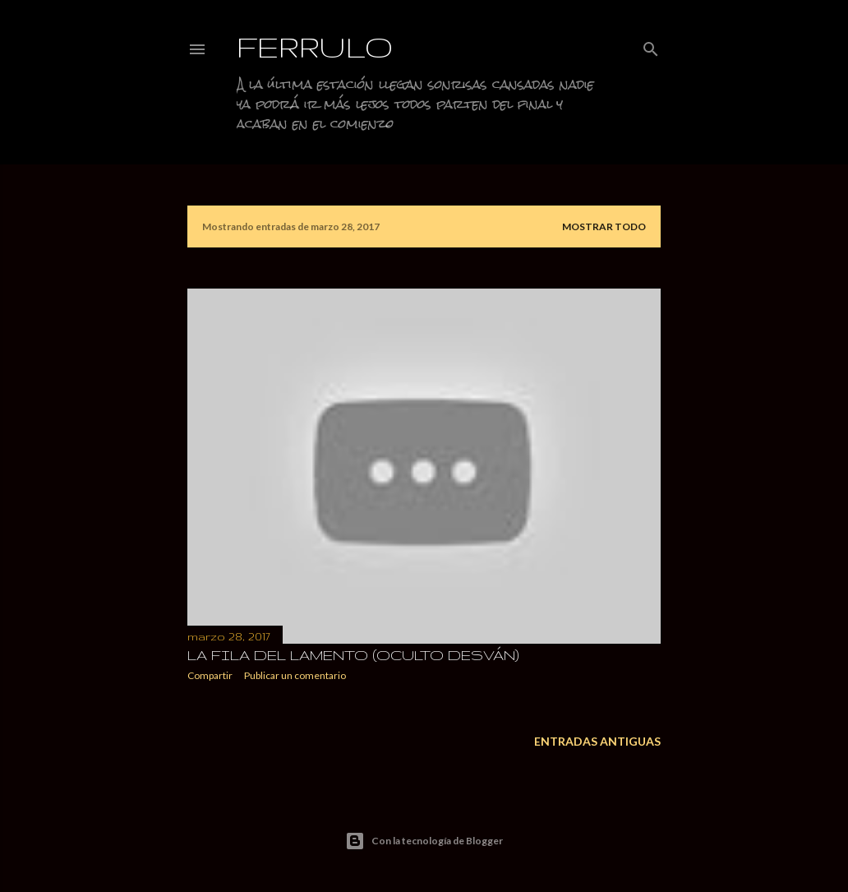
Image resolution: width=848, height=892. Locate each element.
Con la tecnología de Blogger (424, 841)
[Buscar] (651, 46)
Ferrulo (315, 46)
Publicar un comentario (295, 675)
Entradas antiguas (597, 741)
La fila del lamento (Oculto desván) (353, 655)
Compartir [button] (210, 675)
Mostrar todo (604, 226)
